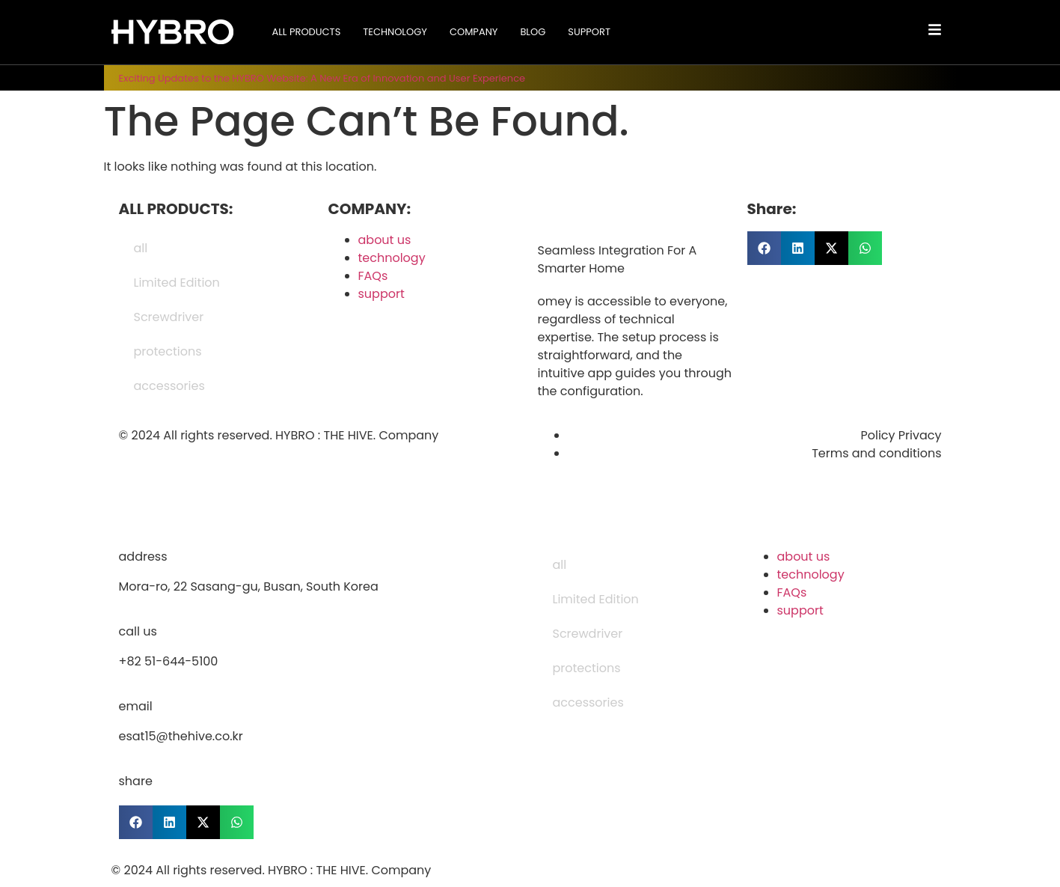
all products (306, 32)
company (473, 32)
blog (532, 32)
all (141, 248)
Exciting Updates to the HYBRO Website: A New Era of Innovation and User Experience (322, 78)
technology (395, 32)
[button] (764, 248)
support (589, 32)
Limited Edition (177, 282)
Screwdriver (169, 317)
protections (168, 351)
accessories (169, 385)
